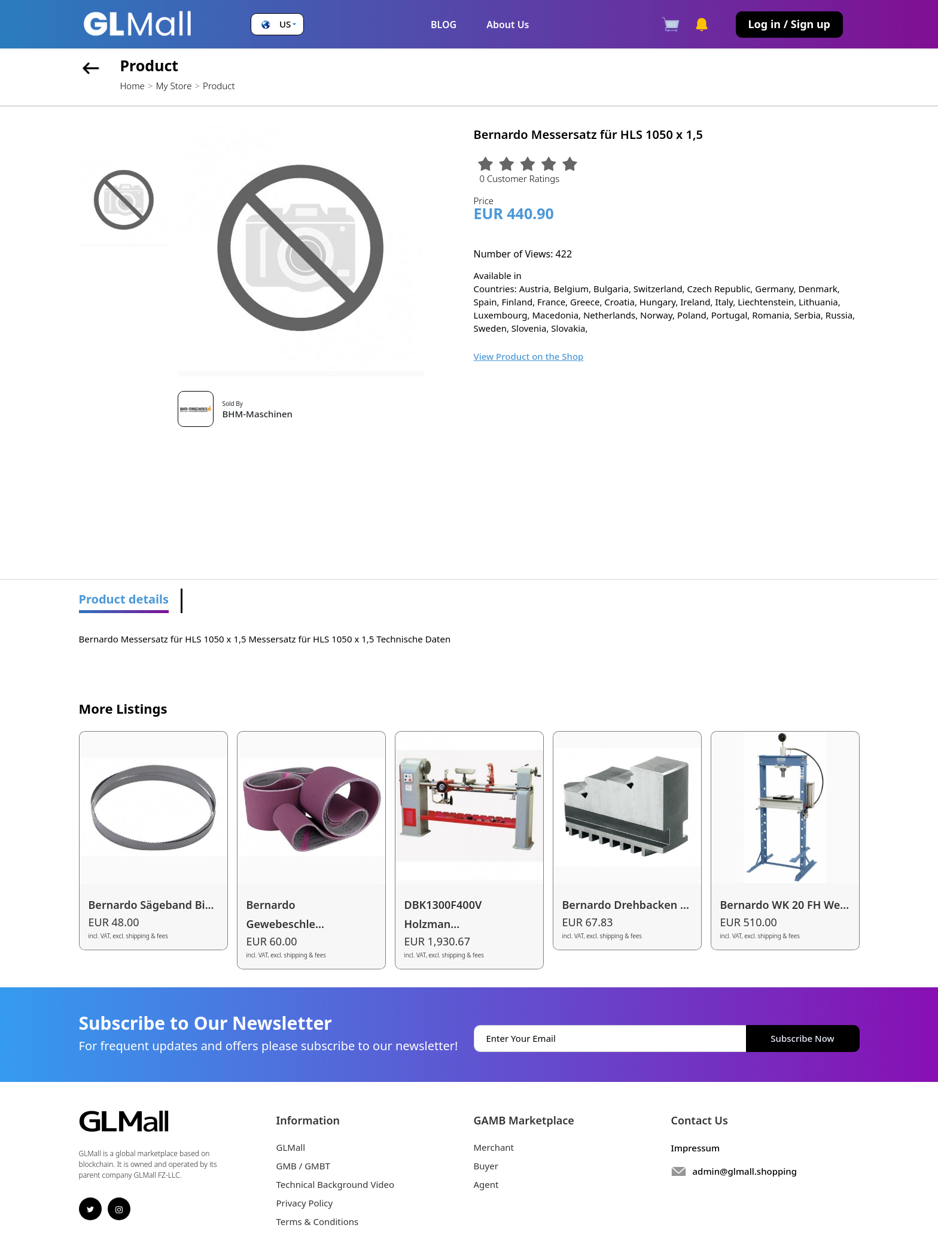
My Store (173, 86)
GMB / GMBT (303, 1166)
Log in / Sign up (789, 24)
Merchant (494, 1147)
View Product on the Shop (529, 356)
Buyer (486, 1166)
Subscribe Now (802, 1038)
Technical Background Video (335, 1184)
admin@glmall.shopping (745, 1171)
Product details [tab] (124, 599)
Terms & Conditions (317, 1221)
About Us (507, 24)
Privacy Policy (304, 1203)
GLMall (291, 1147)
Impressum (695, 1148)
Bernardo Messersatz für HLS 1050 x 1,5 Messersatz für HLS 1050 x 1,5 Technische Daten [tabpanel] (265, 639)
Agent (486, 1184)
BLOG (443, 24)
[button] (277, 24)
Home (132, 86)
